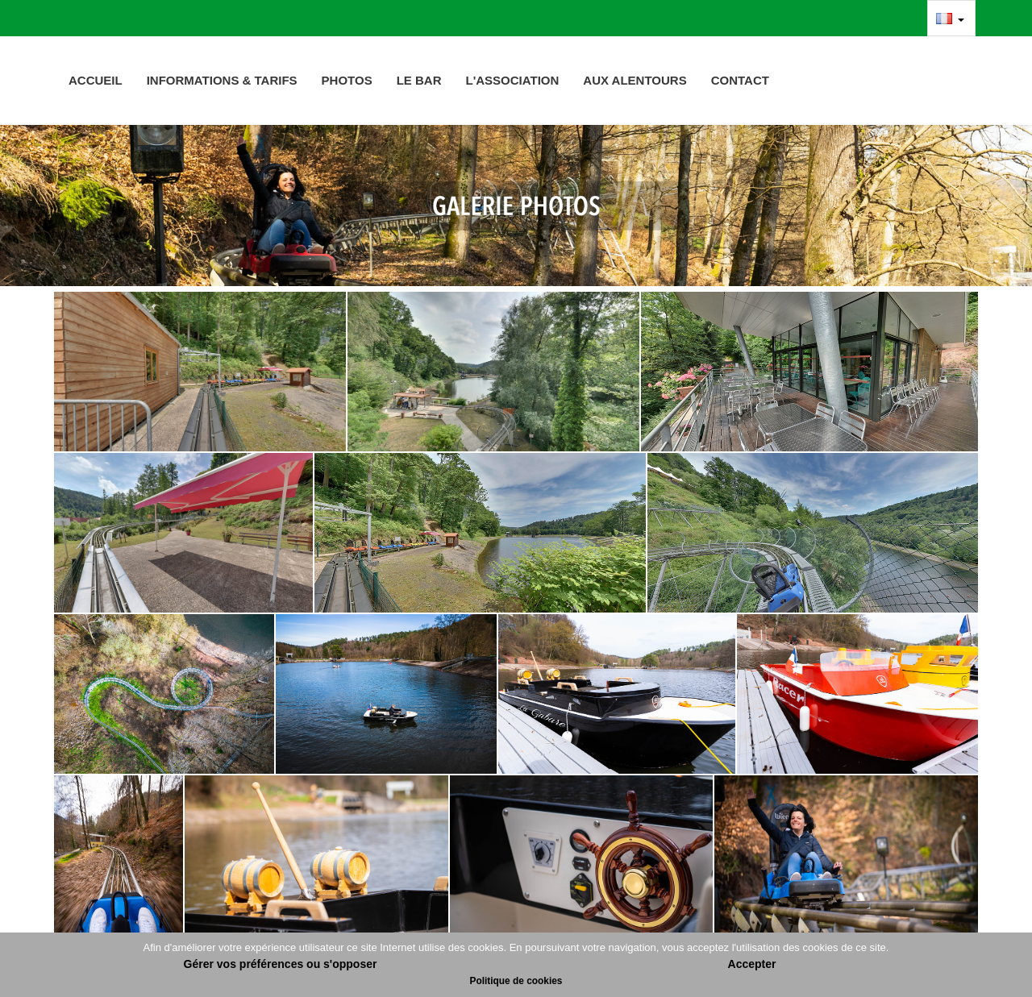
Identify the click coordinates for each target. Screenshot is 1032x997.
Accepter (752, 964)
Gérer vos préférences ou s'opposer (280, 964)
